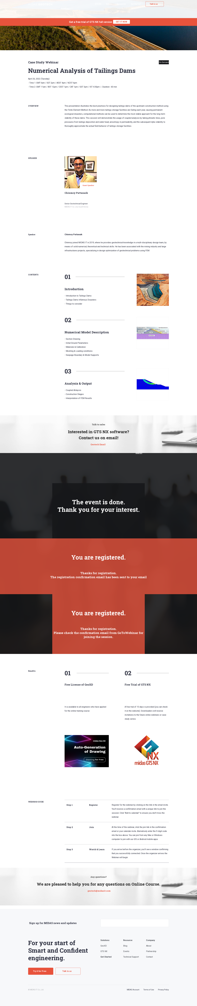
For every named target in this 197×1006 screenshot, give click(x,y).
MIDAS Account (133, 990)
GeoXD (104, 946)
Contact (149, 957)
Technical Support (131, 957)
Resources (121, 4)
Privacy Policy (163, 990)
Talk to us (154, 4)
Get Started (135, 4)
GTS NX (98, 4)
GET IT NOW (121, 22)
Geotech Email (98, 444)
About (148, 946)
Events (109, 4)
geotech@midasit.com (99, 891)
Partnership (151, 951)
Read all (139, 453)
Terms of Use (148, 990)
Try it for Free (39, 971)
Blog (125, 946)
